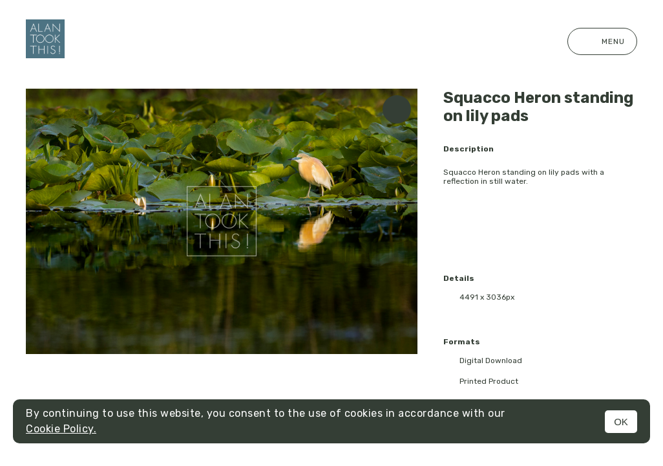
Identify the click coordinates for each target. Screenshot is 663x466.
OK (621, 421)
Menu (602, 41)
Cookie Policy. (61, 429)
